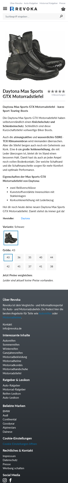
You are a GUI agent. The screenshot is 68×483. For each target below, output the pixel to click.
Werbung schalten (13, 468)
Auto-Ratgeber (31, 3)
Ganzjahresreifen (13, 352)
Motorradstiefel (12, 373)
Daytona (25, 218)
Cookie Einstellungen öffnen (20, 443)
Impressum (9, 456)
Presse (62, 3)
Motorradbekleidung (15, 356)
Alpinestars (9, 427)
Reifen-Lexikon (12, 393)
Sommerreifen (11, 344)
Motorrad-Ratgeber (14, 389)
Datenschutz (10, 460)
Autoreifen (45, 313)
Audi (5, 415)
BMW (6, 411)
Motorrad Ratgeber (49, 3)
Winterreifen (10, 348)
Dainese (7, 431)
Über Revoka (16, 3)
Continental (10, 419)
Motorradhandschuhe (15, 369)
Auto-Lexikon (11, 397)
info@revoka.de (12, 328)
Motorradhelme (12, 317)
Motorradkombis (13, 365)
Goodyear (9, 423)
